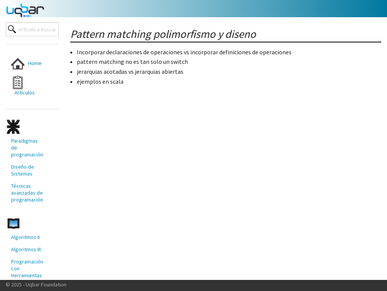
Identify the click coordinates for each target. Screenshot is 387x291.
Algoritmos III (26, 249)
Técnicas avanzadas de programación (27, 192)
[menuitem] (28, 63)
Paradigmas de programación (27, 147)
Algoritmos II (25, 237)
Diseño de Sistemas (22, 170)
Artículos (23, 86)
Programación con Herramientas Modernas (27, 272)
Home (26, 63)
